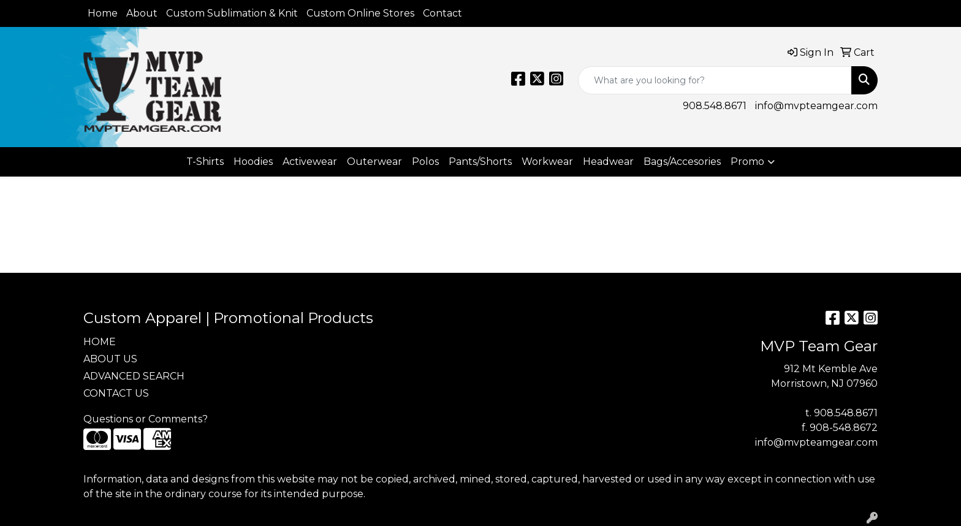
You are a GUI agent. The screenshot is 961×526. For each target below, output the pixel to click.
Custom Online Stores (360, 13)
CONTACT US (116, 393)
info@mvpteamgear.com (816, 106)
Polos (425, 161)
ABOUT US (110, 359)
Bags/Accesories (682, 161)
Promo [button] (747, 161)
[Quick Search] (715, 80)
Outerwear (374, 161)
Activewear (310, 161)
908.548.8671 (714, 106)
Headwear (608, 161)
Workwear (547, 161)
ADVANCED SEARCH (133, 376)
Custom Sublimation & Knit (232, 13)
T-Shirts (205, 161)
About (142, 13)
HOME (99, 342)
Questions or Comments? (145, 419)
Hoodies (253, 161)
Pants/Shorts (480, 161)
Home (103, 13)
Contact (442, 13)
